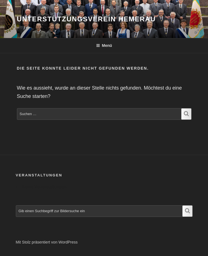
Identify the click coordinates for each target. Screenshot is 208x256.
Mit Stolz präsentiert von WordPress (47, 242)
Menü (104, 45)
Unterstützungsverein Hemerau (86, 19)
